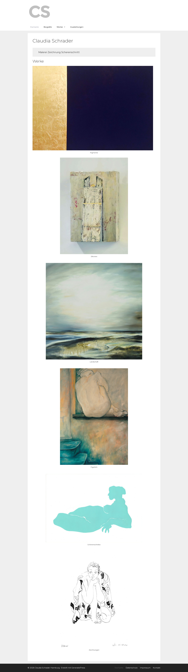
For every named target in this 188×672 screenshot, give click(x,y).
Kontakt (156, 668)
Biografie (48, 27)
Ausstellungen (76, 27)
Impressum (145, 668)
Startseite (34, 27)
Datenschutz (132, 668)
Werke (62, 27)
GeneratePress (78, 668)
